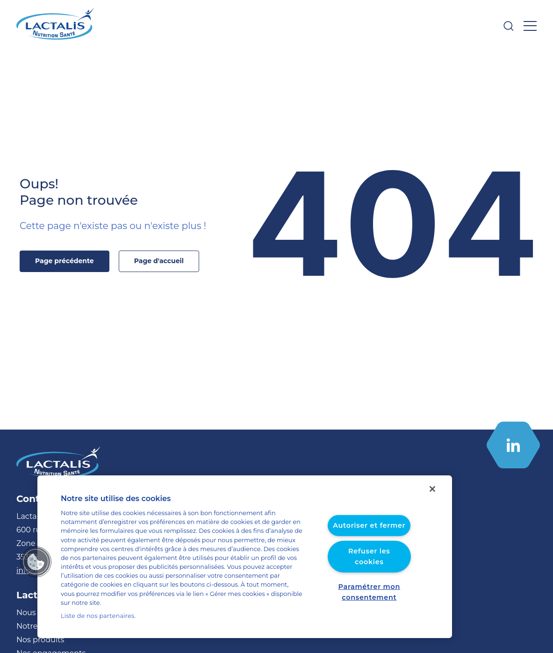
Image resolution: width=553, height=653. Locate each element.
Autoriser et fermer (369, 535)
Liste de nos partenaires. (95, 615)
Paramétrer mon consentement (369, 591)
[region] (244, 561)
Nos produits (37, 640)
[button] (36, 566)
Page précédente (69, 261)
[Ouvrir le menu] (530, 26)
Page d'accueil (158, 261)
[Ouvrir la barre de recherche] (508, 26)
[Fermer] (432, 498)
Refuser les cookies (369, 561)
